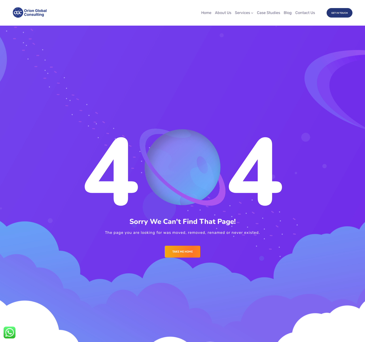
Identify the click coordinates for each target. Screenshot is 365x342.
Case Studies (268, 12)
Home (206, 12)
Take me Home (182, 251)
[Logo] (30, 12)
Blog (288, 12)
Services (242, 12)
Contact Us (305, 12)
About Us (223, 12)
